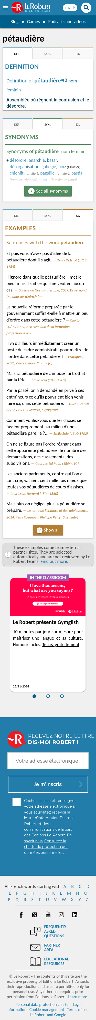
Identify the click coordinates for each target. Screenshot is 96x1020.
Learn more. (78, 996)
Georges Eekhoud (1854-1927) (57, 463)
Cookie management (46, 1009)
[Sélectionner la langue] (70, 7)
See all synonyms (52, 191)
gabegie (48, 166)
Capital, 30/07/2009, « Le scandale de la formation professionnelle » (43, 326)
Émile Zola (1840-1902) (49, 380)
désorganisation (24, 166)
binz (62, 166)
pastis (76, 173)
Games (33, 21)
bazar (52, 160)
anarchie (37, 160)
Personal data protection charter (42, 1004)
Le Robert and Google (48, 1014)
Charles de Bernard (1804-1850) (34, 493)
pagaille (47, 173)
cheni (44, 179)
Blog (14, 21)
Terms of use (77, 1009)
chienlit (17, 173)
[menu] (5, 7)
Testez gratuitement (60, 644)
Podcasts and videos (67, 21)
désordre (18, 160)
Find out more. (54, 561)
